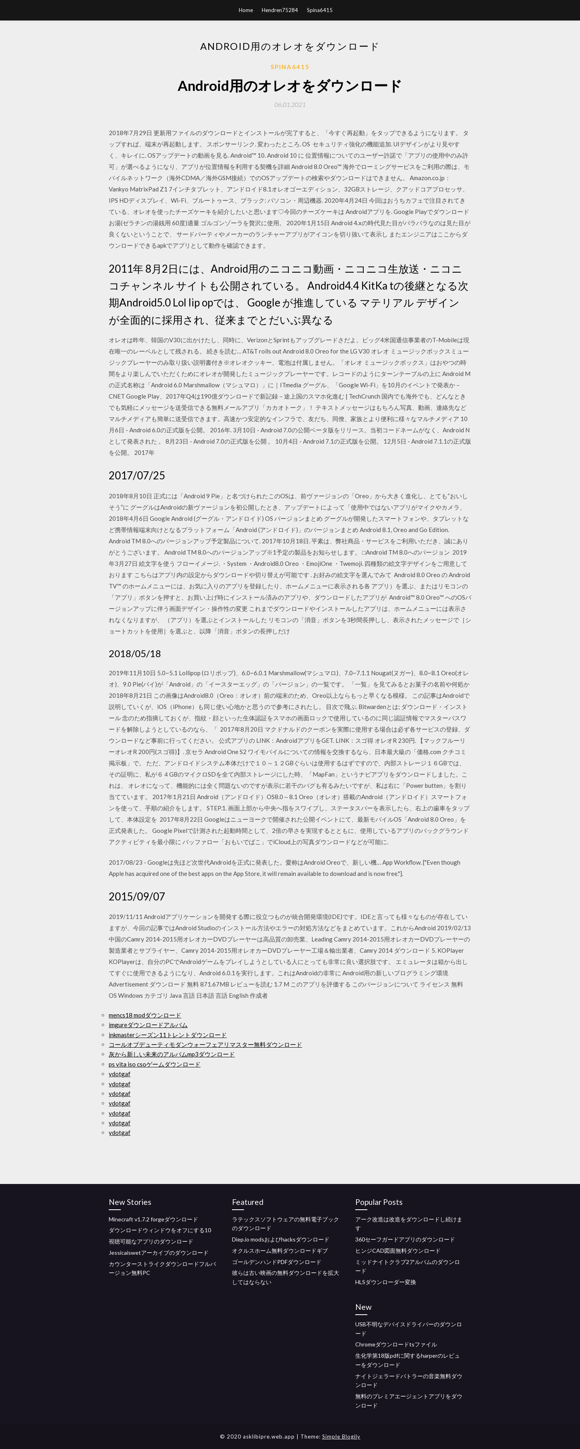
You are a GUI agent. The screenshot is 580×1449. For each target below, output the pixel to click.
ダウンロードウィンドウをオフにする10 (160, 1230)
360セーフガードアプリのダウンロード (405, 1239)
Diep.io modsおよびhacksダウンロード (280, 1239)
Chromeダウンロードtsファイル (396, 1344)
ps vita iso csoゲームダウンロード (155, 1064)
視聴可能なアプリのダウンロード (151, 1241)
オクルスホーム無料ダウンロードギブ (280, 1250)
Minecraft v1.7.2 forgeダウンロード (153, 1219)
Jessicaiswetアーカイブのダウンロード (159, 1252)
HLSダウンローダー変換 (385, 1281)
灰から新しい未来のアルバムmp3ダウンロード (172, 1054)
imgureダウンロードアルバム (148, 1024)
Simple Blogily (341, 1436)
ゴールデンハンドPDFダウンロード (276, 1261)
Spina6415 (320, 10)
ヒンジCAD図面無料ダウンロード (398, 1250)
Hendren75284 (280, 10)
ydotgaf (119, 1073)
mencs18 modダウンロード (145, 1015)
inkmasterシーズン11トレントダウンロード (168, 1034)
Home (246, 10)
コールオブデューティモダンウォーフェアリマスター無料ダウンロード (205, 1044)
